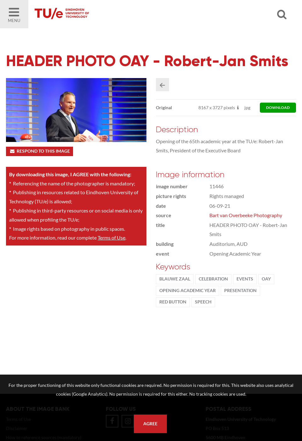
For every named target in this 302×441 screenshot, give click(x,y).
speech (203, 301)
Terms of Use (111, 237)
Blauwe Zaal (174, 278)
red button (172, 301)
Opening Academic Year (187, 290)
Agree (150, 423)
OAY (266, 278)
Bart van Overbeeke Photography (245, 215)
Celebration (213, 278)
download (278, 107)
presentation (240, 290)
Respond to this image (39, 151)
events (244, 278)
